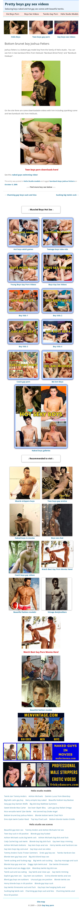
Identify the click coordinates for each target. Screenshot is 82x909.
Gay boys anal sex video (40, 849)
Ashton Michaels (36, 796)
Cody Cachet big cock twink (15, 841)
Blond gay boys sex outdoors (16, 879)
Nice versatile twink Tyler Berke (17, 811)
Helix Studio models (32, 181)
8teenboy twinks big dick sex (44, 868)
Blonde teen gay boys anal (15, 856)
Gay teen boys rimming (63, 841)
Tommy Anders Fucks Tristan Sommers (21, 853)
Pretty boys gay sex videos (27, 4)
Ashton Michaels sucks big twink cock (20, 837)
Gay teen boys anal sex (38, 845)
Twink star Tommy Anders (15, 796)
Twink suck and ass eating (15, 872)
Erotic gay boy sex (47, 853)
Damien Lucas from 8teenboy (57, 796)
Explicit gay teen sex (13, 876)
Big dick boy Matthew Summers (43, 804)
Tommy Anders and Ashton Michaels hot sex (44, 830)
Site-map (41, 901)
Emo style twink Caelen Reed (16, 819)
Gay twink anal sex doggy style (17, 868)
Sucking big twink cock (67, 195)
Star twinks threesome (58, 864)
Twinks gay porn (50, 14)
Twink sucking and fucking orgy (17, 860)
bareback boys (56, 181)
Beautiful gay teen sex (13, 830)
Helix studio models (69, 14)
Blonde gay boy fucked (40, 833)
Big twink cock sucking (42, 860)
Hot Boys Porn (12, 14)
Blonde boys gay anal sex (15, 864)
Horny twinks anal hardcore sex (63, 845)
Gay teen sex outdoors (33, 876)
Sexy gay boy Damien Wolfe (16, 804)
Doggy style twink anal (37, 864)
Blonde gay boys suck (44, 883)
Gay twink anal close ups (39, 872)
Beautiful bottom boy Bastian (61, 800)
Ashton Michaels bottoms (15, 845)
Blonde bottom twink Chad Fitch (49, 815)
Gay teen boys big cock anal (16, 849)
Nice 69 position (11, 895)
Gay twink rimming (60, 872)
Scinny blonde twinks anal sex (58, 876)
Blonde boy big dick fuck (40, 841)
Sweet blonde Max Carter (15, 807)
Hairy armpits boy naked (36, 800)
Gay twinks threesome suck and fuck (20, 887)
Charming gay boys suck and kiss (20, 195)
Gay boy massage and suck (66, 860)
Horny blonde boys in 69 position (18, 883)
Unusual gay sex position (41, 879)
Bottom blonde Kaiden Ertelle (62, 819)
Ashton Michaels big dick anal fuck (53, 837)
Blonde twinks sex (62, 879)
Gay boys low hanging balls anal (51, 887)
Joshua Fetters (68, 181)
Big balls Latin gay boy (13, 800)
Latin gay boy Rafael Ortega (60, 807)
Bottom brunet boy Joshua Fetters (18, 815)
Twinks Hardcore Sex (66, 853)
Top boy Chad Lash (39, 819)
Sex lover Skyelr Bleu (37, 807)
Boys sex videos (31, 14)
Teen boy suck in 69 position (16, 833)
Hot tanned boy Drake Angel (45, 811)
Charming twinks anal (65, 891)
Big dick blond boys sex (39, 856)
